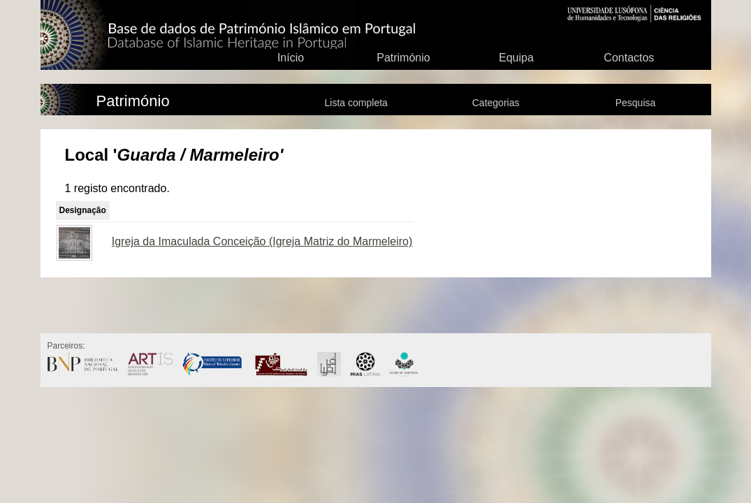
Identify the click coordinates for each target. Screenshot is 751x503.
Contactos (629, 58)
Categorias (496, 102)
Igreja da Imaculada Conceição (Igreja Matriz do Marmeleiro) (262, 241)
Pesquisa (635, 102)
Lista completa (356, 102)
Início (290, 58)
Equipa (516, 58)
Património (403, 58)
